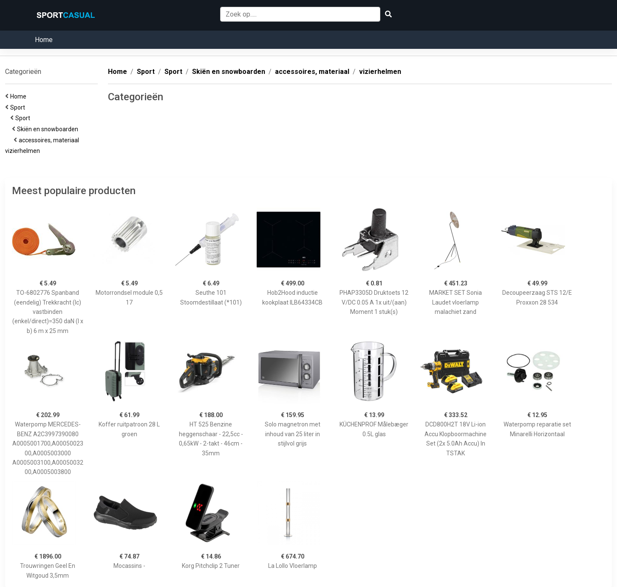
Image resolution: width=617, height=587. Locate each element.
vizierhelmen (23, 150)
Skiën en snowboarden (49, 129)
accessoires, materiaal (50, 140)
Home (44, 40)
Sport (19, 107)
